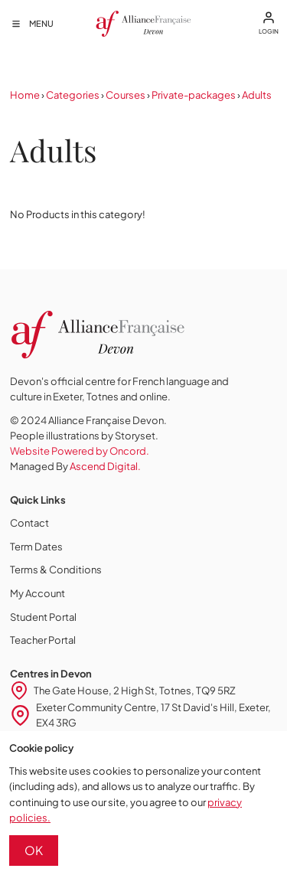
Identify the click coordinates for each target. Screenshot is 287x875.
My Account (37, 593)
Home (25, 95)
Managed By (75, 466)
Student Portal (43, 617)
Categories (72, 95)
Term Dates (36, 546)
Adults (257, 95)
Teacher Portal (43, 640)
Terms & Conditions (56, 569)
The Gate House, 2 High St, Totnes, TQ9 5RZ (135, 690)
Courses (125, 95)
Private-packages (194, 95)
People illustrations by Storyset (82, 435)
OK (33, 850)
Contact (29, 523)
